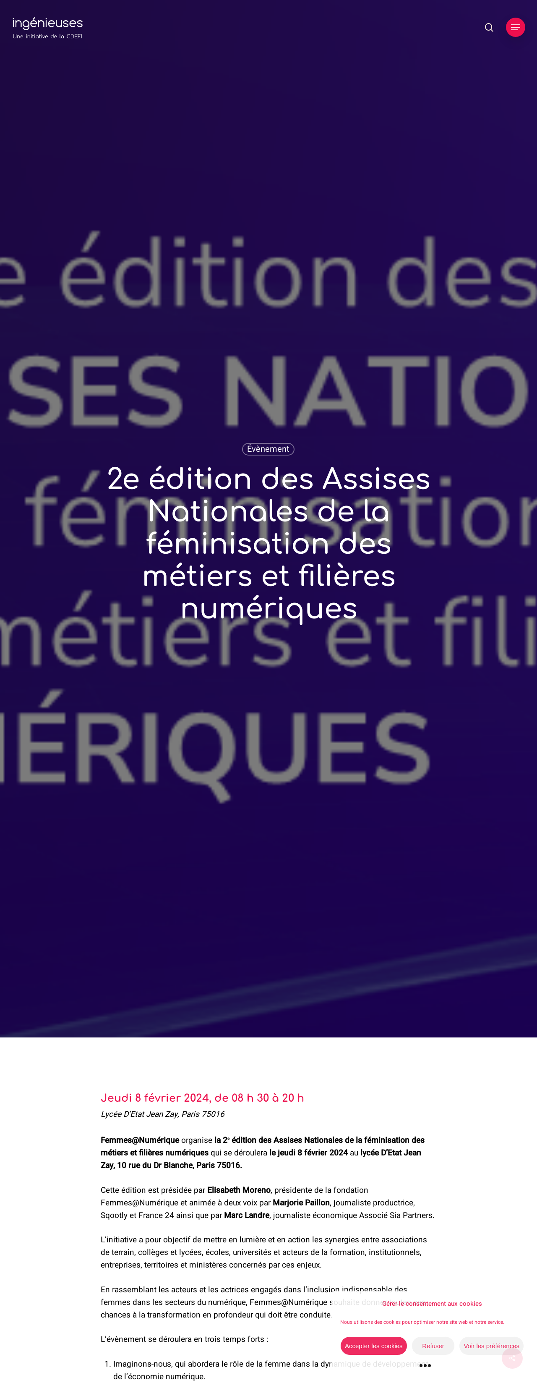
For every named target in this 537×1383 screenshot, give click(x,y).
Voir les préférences (491, 1345)
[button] (515, 27)
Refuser (433, 1345)
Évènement (268, 449)
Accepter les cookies (374, 1345)
